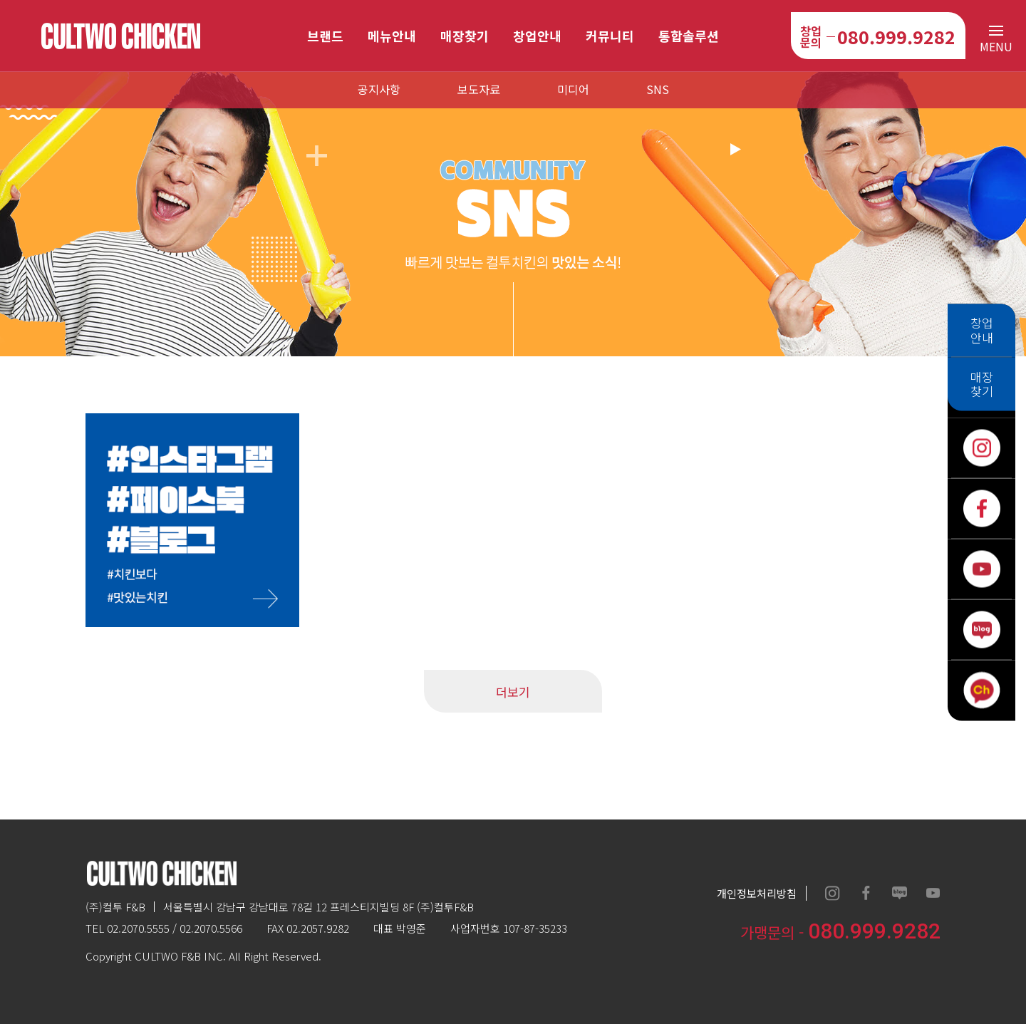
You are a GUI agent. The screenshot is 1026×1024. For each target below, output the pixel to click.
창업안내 (537, 35)
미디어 (573, 89)
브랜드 (325, 35)
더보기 (513, 691)
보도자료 (478, 89)
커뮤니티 (610, 35)
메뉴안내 (392, 35)
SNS (657, 89)
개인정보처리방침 (757, 893)
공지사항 (379, 89)
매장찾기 (464, 35)
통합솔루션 (688, 35)
